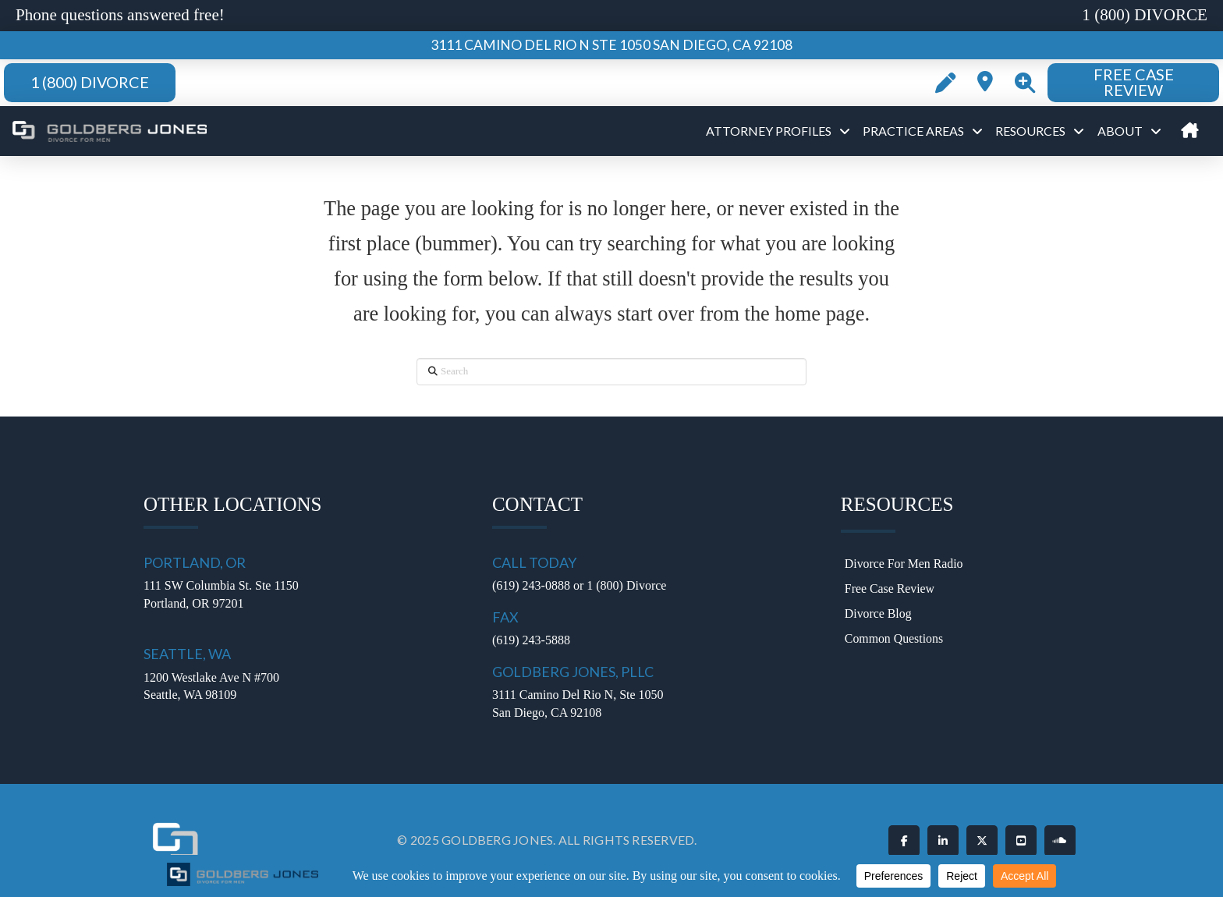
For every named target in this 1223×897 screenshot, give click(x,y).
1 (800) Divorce (626, 585)
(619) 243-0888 (531, 585)
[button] (1025, 83)
